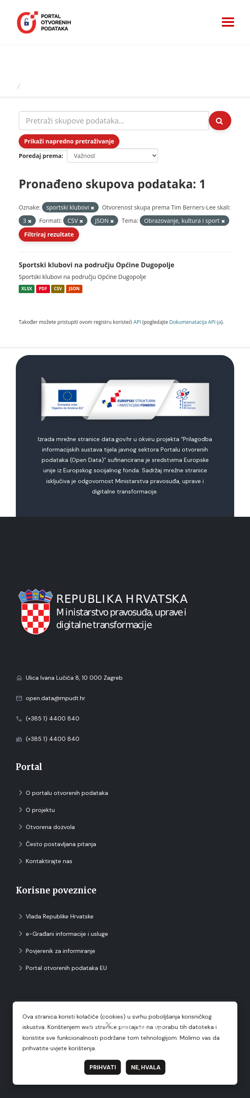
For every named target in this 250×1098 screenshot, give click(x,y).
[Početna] (9, 86)
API (137, 321)
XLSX (26, 289)
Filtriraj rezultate (49, 234)
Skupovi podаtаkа (57, 86)
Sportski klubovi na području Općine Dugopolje (96, 264)
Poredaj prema (40, 156)
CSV (58, 289)
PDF (43, 289)
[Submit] (220, 120)
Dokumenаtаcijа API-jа (195, 321)
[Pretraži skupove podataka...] (114, 120)
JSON (74, 289)
